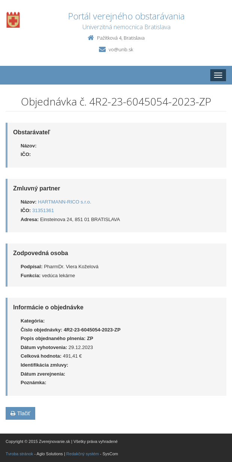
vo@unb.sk (121, 49)
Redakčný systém (82, 454)
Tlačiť (20, 413)
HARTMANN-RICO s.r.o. (64, 202)
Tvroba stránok (19, 454)
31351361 (43, 210)
